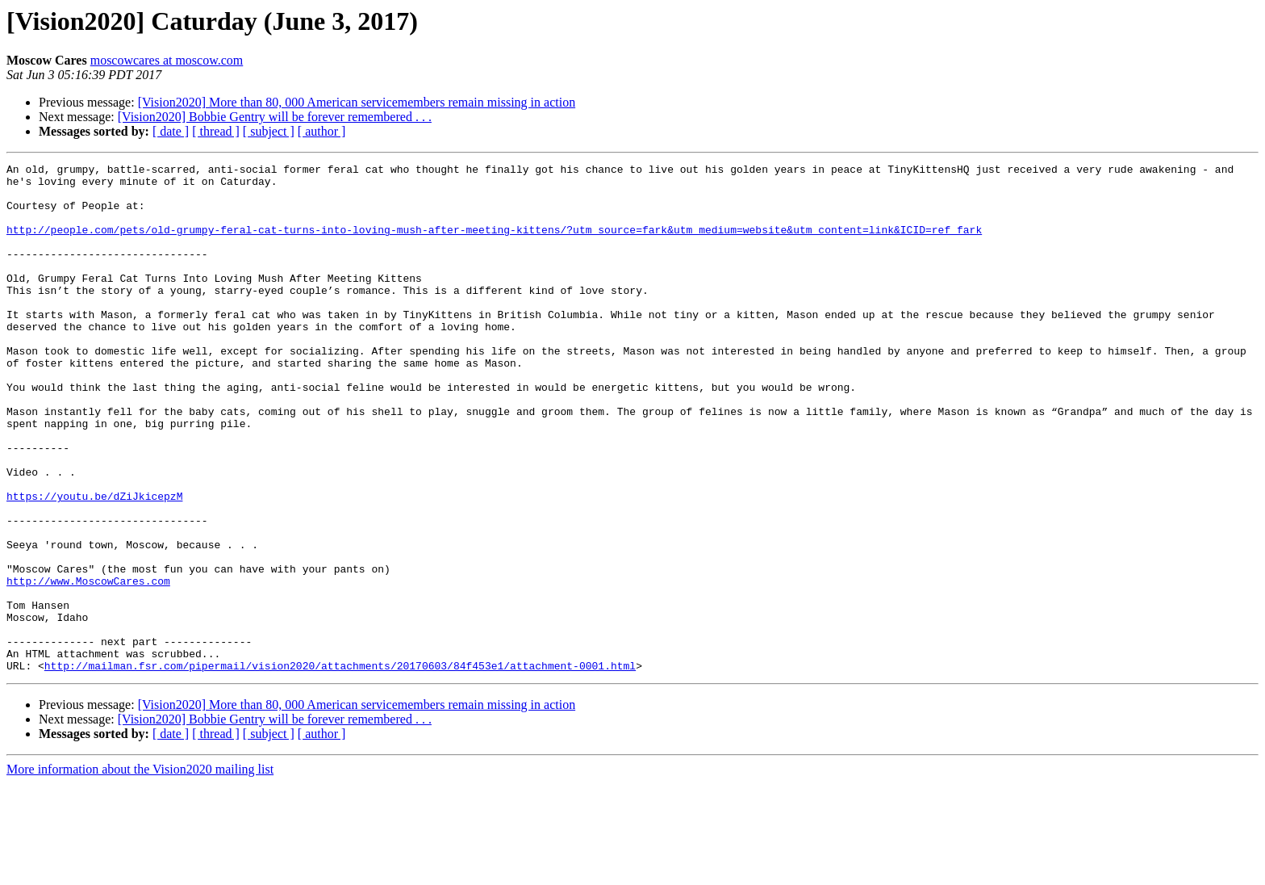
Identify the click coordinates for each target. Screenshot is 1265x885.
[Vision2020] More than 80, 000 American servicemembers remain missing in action (356, 102)
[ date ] (170, 131)
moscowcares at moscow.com (167, 60)
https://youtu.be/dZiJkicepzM (94, 563)
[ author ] (322, 131)
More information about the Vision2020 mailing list (139, 871)
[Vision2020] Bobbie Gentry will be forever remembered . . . (275, 117)
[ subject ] (268, 131)
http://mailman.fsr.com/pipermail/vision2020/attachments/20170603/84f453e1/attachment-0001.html (340, 767)
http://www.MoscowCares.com (88, 665)
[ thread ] (216, 131)
